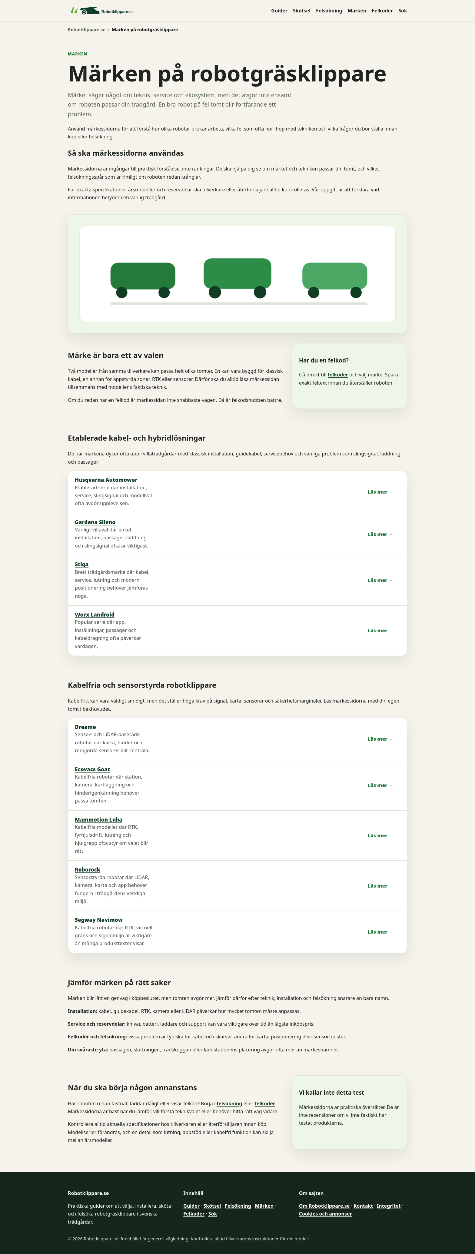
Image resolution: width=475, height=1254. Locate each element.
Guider (279, 10)
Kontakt (363, 1206)
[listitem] (237, 492)
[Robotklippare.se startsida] (118, 10)
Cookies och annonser (325, 1213)
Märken (357, 10)
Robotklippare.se (86, 29)
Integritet (389, 1206)
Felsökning (329, 10)
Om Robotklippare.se (324, 1206)
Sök (402, 10)
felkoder (338, 374)
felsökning (229, 1103)
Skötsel (302, 10)
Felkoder (382, 10)
